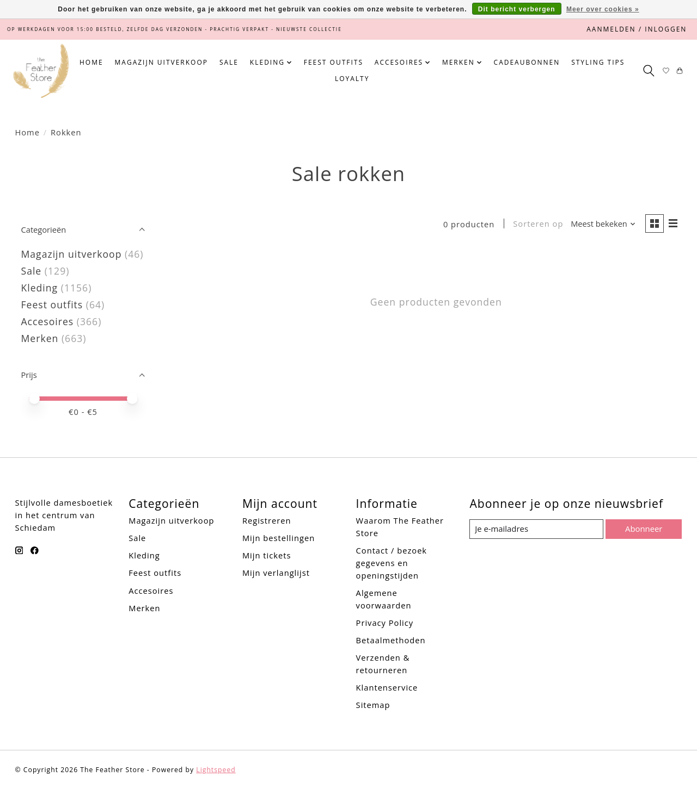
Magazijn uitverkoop (161, 62)
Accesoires (47, 321)
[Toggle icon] (648, 70)
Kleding (39, 287)
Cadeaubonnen (527, 62)
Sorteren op (537, 224)
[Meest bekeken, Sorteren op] (602, 224)
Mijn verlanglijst (276, 572)
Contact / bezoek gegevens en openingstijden (391, 563)
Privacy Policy (385, 622)
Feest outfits (333, 62)
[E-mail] (536, 529)
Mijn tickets (266, 555)
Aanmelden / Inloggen (636, 29)
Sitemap (373, 704)
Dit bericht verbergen (516, 9)
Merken (40, 338)
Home (91, 62)
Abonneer (643, 528)
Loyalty (352, 78)
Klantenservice (387, 687)
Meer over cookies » (602, 9)
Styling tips (598, 62)
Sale (229, 62)
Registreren (266, 520)
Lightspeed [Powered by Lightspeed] (215, 769)
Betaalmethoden (391, 640)
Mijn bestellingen (278, 537)
